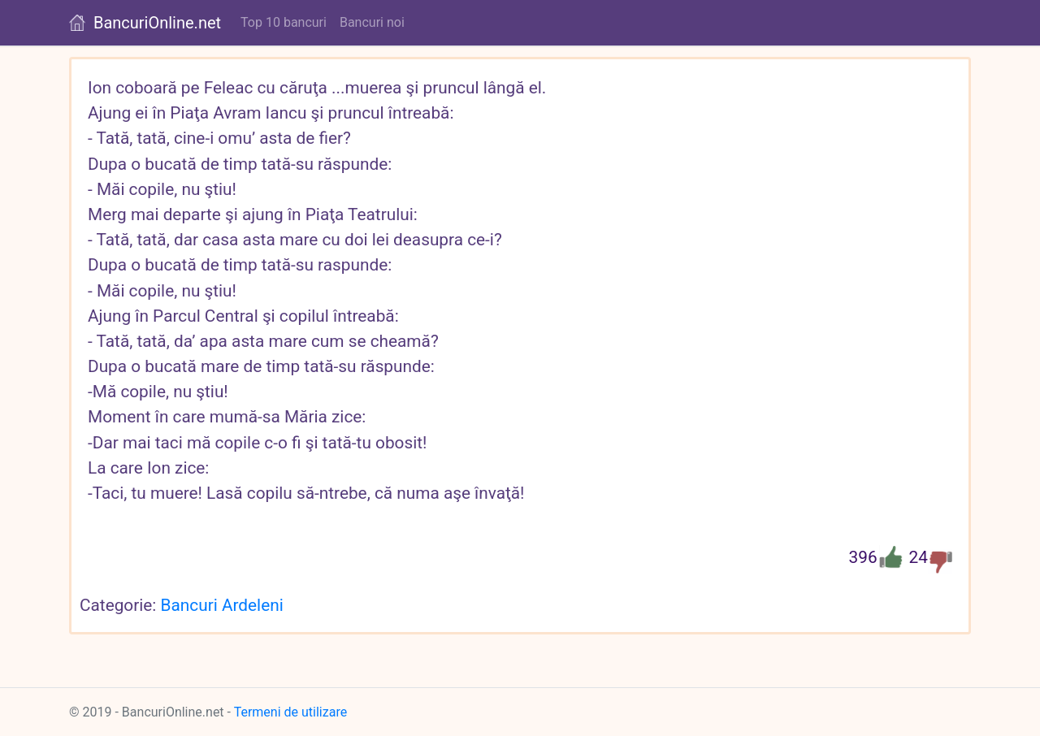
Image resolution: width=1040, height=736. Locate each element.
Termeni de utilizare (291, 712)
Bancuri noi (372, 22)
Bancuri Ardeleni (222, 605)
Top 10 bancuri (283, 22)
